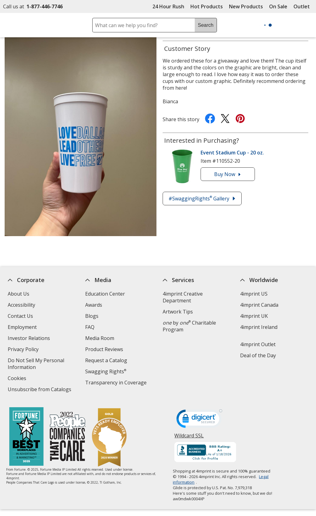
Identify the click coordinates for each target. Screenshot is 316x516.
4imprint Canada (259, 304)
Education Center (105, 293)
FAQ (89, 327)
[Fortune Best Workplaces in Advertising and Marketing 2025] (26, 437)
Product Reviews (104, 349)
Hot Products (206, 6)
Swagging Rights (105, 371)
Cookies (18, 379)
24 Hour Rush (168, 6)
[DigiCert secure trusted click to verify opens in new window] (200, 420)
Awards (93, 304)
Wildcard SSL (189, 438)
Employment (22, 327)
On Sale (278, 6)
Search (206, 25)
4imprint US (254, 293)
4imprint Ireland (258, 327)
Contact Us (20, 316)
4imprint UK (254, 316)
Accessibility (21, 304)
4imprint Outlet (258, 344)
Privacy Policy (24, 350)
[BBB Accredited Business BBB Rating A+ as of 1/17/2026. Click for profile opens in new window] (205, 452)
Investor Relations (30, 339)
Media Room (99, 338)
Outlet (303, 6)
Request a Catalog (106, 360)
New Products (246, 6)
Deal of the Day (258, 355)
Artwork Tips (178, 311)
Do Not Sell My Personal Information (36, 364)
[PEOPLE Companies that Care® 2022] (68, 437)
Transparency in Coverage (116, 383)
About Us (18, 293)
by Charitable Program (189, 326)
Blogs (91, 316)
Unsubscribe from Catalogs (40, 390)
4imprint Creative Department (183, 297)
